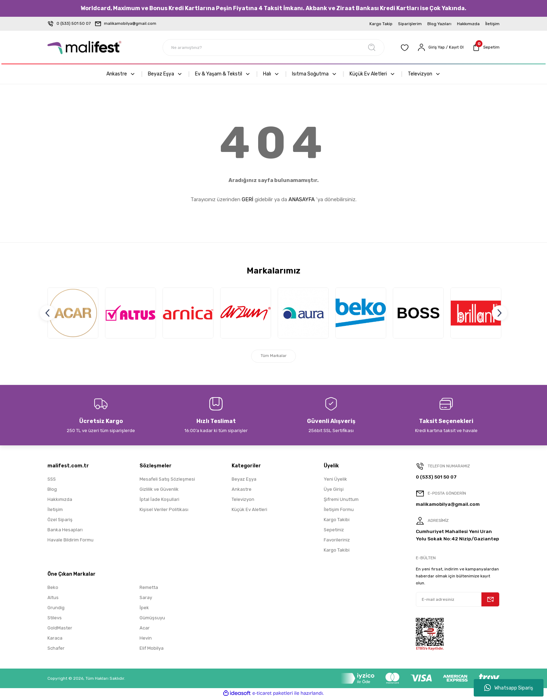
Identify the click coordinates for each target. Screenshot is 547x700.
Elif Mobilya (152, 649)
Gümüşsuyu (152, 619)
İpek (144, 609)
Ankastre (242, 491)
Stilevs (54, 619)
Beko (52, 589)
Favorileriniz (337, 541)
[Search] (273, 47)
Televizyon (243, 501)
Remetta (149, 589)
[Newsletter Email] (458, 601)
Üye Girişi (334, 491)
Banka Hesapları (65, 531)
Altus (53, 599)
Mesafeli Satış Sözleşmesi (167, 480)
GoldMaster (59, 629)
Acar (145, 629)
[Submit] (490, 601)
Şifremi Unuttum (341, 501)
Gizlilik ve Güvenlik (159, 491)
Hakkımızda (59, 501)
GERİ (247, 199)
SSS (51, 480)
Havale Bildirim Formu (70, 541)
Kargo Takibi (337, 521)
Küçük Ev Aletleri (249, 511)
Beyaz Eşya (244, 480)
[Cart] (486, 47)
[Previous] (47, 313)
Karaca (54, 639)
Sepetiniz (334, 531)
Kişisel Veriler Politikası (164, 511)
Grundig (56, 609)
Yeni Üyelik (335, 480)
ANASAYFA (302, 199)
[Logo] (84, 47)
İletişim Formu (339, 511)
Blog (52, 491)
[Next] (499, 313)
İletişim (55, 511)
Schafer (56, 649)
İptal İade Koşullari (159, 501)
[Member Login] (439, 47)
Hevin (146, 639)
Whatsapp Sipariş (508, 688)
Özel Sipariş (60, 521)
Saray (146, 599)
